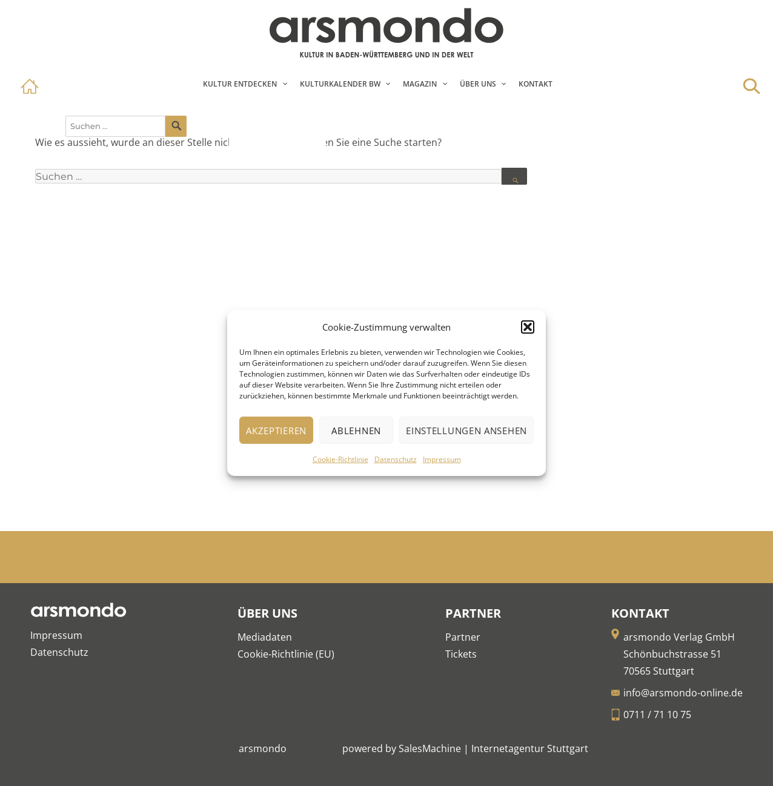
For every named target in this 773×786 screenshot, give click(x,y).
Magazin (420, 84)
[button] (528, 327)
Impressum (442, 459)
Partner (462, 637)
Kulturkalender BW (340, 84)
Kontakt (535, 84)
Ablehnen (356, 430)
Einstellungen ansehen (466, 430)
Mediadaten (264, 637)
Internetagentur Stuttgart (529, 748)
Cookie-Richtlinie (340, 459)
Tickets (461, 654)
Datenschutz (395, 459)
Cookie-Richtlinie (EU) (285, 654)
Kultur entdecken (240, 84)
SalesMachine (430, 748)
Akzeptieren (276, 430)
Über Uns (478, 84)
